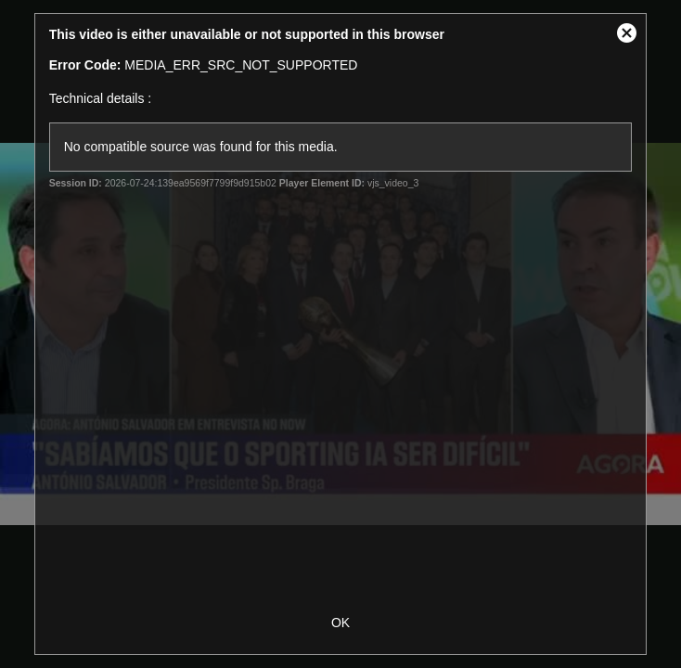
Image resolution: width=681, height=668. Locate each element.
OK (340, 622)
